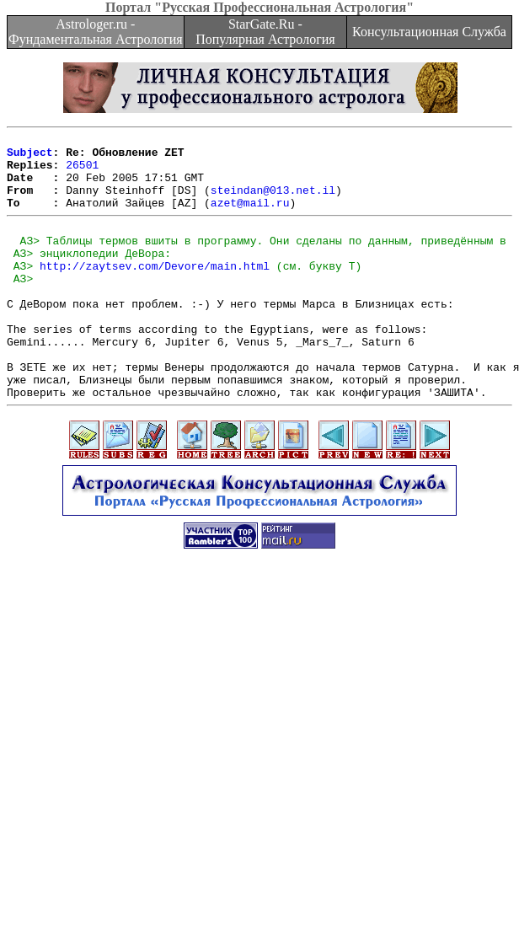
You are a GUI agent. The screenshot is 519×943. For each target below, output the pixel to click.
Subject (30, 156)
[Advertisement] (158, 769)
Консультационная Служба (429, 31)
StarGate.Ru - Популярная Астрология (264, 31)
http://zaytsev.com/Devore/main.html (155, 290)
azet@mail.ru (250, 217)
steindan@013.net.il (273, 202)
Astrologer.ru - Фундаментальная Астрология (95, 31)
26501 (82, 171)
